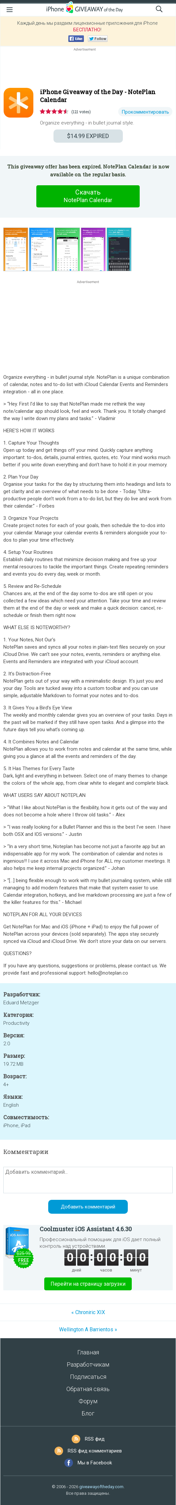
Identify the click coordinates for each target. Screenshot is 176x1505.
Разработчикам (88, 1364)
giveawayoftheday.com (101, 1486)
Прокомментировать (145, 112)
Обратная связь (88, 1388)
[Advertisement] (88, 68)
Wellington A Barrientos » (88, 1329)
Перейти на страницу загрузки (88, 1284)
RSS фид (95, 1439)
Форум (88, 1401)
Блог (88, 1413)
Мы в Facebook (95, 1463)
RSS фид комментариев (95, 1451)
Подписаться (88, 1376)
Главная (88, 1352)
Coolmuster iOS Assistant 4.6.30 (86, 1229)
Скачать (88, 196)
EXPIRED (88, 135)
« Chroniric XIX (88, 1312)
